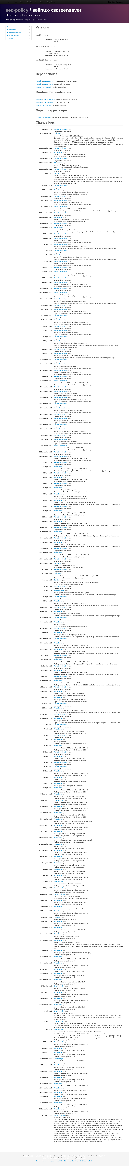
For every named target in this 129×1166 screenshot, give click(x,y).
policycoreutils (47, 87)
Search (42, 2)
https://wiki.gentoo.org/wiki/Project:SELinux (33, 19)
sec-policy (17, 10)
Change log (18, 38)
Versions (18, 27)
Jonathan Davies (59, 590)
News (15, 2)
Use (36, 2)
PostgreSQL (45, 1161)
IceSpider (90, 1161)
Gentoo (38, 1161)
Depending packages (18, 35)
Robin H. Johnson (59, 894)
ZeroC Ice (75, 1161)
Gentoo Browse (116, 2)
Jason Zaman (58, 152)
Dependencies (18, 30)
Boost (69, 1161)
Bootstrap (83, 1161)
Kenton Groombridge (60, 200)
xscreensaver (47, 117)
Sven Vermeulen (59, 800)
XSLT (64, 1161)
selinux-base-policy (49, 81)
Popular (29, 2)
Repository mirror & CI (61, 129)
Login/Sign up (51, 2)
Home (9, 2)
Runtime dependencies (18, 33)
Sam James (57, 134)
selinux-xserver (48, 84)
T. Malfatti (57, 917)
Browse (22, 2)
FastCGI (59, 1161)
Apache (52, 1161)
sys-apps (38, 87)
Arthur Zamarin (58, 163)
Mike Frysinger (58, 1058)
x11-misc (38, 117)
